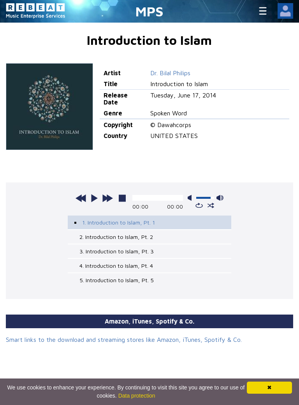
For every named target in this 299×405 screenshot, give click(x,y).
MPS (149, 11)
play (94, 198)
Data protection (136, 396)
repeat (199, 205)
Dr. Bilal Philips (170, 72)
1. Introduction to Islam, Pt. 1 (118, 222)
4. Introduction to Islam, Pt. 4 (116, 265)
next (107, 198)
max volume (219, 198)
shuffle (211, 205)
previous (81, 198)
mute (191, 198)
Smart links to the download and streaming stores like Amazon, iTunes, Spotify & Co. (124, 339)
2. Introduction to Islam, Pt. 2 (116, 236)
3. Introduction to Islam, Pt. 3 (116, 251)
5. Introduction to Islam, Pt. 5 (116, 280)
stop (122, 198)
